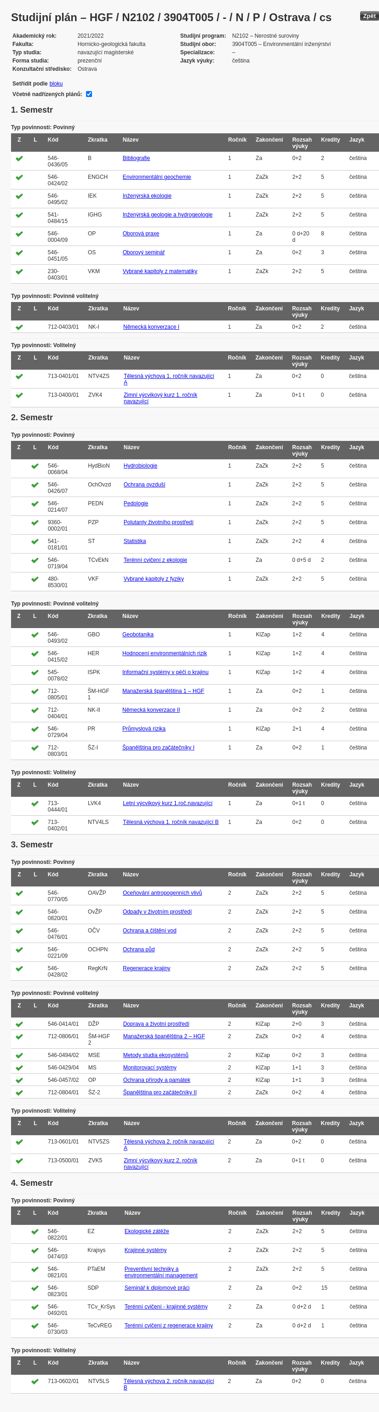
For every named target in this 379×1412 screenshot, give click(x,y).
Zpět (369, 15)
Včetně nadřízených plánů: (47, 94)
